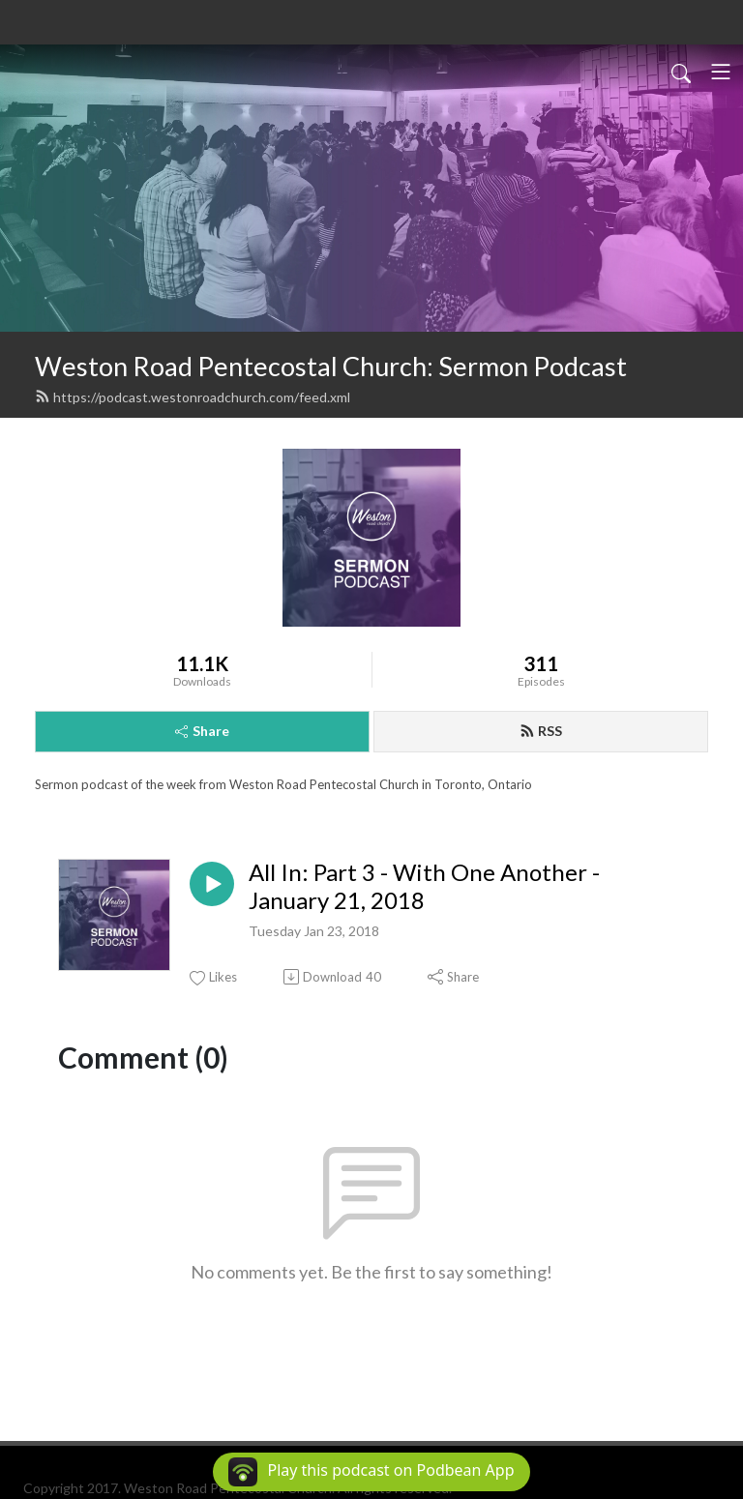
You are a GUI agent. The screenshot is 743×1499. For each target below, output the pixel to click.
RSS (541, 730)
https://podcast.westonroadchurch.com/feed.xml (192, 397)
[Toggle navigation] (720, 71)
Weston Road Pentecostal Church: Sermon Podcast (331, 366)
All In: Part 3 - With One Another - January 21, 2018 (424, 886)
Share (202, 730)
